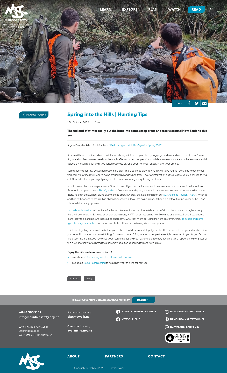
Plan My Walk (106, 190)
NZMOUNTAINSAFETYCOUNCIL (139, 312)
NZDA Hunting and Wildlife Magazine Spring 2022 (134, 145)
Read (198, 9)
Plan (153, 9)
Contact (156, 356)
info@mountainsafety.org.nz (39, 317)
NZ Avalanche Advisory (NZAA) (180, 194)
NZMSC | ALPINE (131, 319)
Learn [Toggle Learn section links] (105, 9)
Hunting (74, 278)
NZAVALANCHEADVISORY (184, 327)
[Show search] (212, 9)
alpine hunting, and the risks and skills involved (108, 257)
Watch (174, 9)
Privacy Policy (117, 368)
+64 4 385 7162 (30, 312)
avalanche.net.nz (79, 330)
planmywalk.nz (78, 316)
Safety (89, 278)
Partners (114, 356)
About (73, 356)
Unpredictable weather (79, 210)
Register (142, 300)
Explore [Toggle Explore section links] (130, 9)
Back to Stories (34, 115)
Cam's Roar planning (94, 263)
